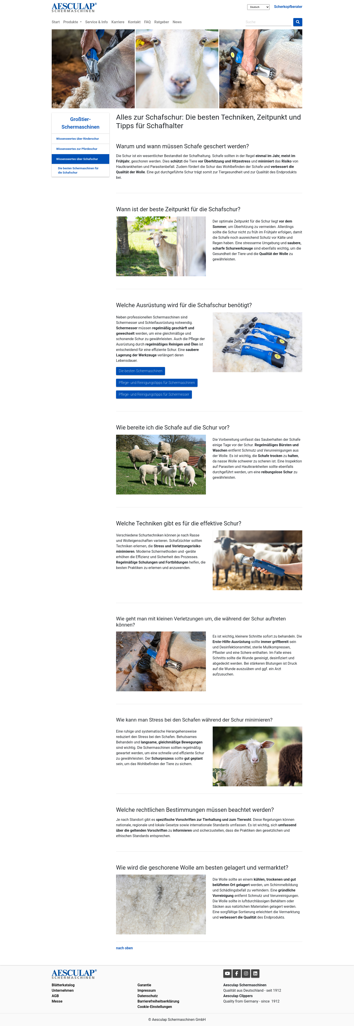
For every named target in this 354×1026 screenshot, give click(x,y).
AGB (55, 996)
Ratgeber (161, 22)
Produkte (71, 22)
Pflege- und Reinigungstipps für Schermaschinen (157, 383)
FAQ (147, 22)
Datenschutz (147, 996)
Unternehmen (63, 990)
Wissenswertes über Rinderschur (77, 138)
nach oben (124, 948)
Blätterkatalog (63, 985)
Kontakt (134, 22)
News (177, 22)
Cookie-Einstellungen (154, 1007)
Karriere (118, 22)
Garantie (144, 985)
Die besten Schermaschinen (140, 371)
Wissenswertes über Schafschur (77, 159)
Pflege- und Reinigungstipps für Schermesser (154, 394)
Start (56, 22)
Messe (57, 1001)
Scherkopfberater (288, 7)
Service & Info (96, 22)
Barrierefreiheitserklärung (158, 1001)
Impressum (146, 990)
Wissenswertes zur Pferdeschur (76, 149)
